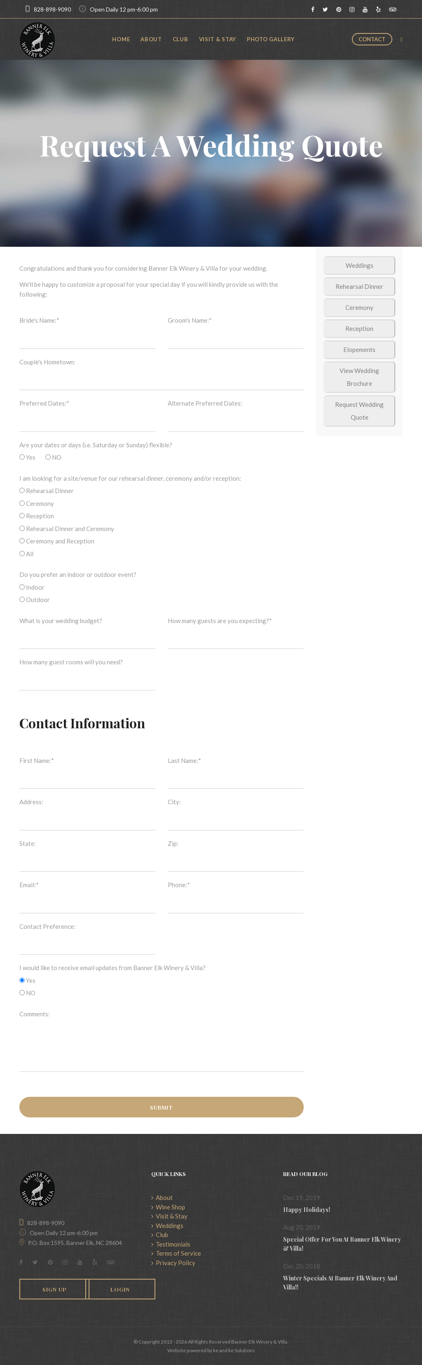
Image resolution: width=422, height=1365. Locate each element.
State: (27, 843)
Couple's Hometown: (47, 362)
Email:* (29, 884)
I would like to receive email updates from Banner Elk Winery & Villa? (112, 967)
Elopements (359, 349)
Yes (27, 457)
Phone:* (179, 884)
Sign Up (54, 1289)
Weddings (359, 265)
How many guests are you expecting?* (220, 620)
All (26, 553)
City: (174, 801)
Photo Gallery (271, 39)
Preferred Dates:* (44, 403)
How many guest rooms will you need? (71, 662)
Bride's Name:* (39, 320)
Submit (161, 1107)
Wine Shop (168, 1207)
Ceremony (36, 503)
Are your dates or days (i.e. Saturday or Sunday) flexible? (95, 445)
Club (180, 39)
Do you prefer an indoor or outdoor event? (77, 574)
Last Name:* (184, 760)
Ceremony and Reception (56, 541)
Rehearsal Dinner (46, 490)
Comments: (34, 1014)
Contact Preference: (47, 926)
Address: (31, 801)
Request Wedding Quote (359, 411)
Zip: (173, 843)
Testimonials (170, 1244)
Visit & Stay (217, 39)
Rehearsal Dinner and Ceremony (66, 528)
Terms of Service (176, 1253)
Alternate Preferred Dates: (205, 403)
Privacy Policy (173, 1262)
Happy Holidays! (306, 1210)
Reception (36, 516)
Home (121, 39)
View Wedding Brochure (359, 377)
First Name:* (36, 760)
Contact (372, 39)
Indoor (32, 587)
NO (53, 457)
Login (120, 1289)
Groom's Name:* (190, 320)
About (151, 39)
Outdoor (34, 599)
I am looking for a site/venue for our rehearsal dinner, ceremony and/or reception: (130, 478)
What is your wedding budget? (60, 620)
